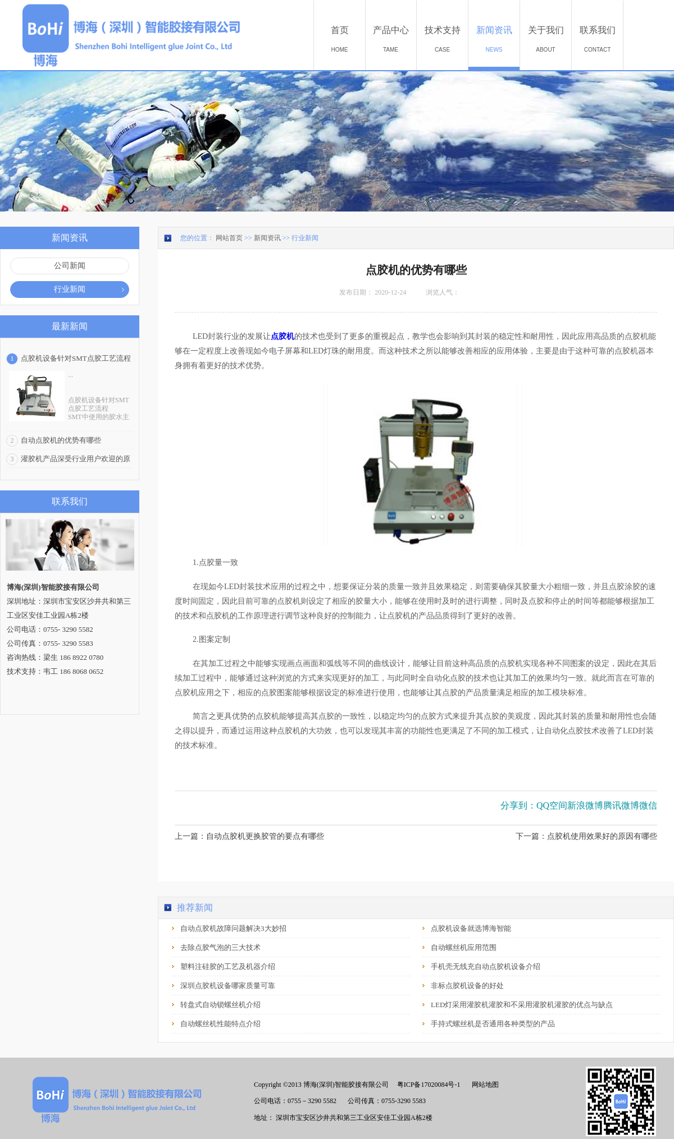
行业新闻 (305, 238)
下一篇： (586, 836)
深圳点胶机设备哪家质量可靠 (227, 985)
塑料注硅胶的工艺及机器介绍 (227, 966)
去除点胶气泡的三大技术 (220, 947)
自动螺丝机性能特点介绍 (220, 1023)
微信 (648, 805)
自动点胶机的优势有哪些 (61, 440)
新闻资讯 (267, 238)
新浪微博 (585, 805)
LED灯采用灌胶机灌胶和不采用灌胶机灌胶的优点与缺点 (522, 1004)
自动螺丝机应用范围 (464, 947)
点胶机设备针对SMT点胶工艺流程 (76, 358)
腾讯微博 (621, 805)
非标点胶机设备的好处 (467, 985)
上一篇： (249, 836)
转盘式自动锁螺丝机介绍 (220, 1004)
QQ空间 (551, 805)
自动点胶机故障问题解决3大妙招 (233, 928)
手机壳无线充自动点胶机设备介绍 (485, 966)
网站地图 (483, 1085)
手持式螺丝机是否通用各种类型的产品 (493, 1023)
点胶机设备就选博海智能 (471, 928)
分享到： (518, 805)
